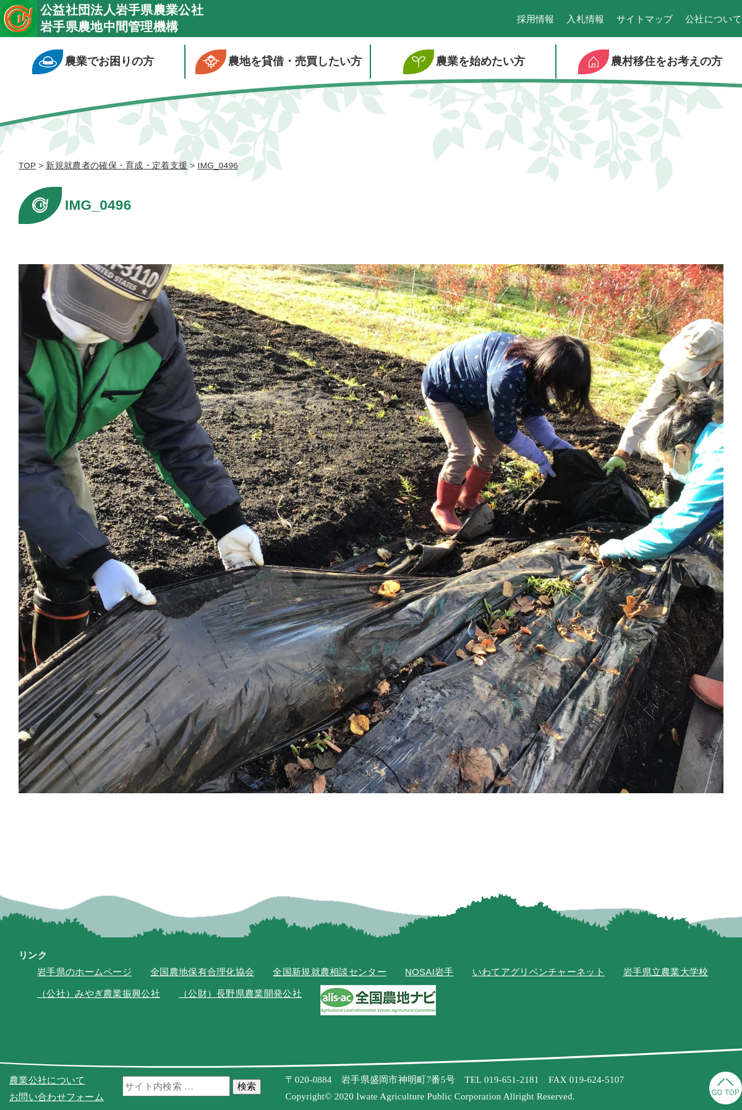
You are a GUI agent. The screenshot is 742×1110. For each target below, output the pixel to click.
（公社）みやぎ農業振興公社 (98, 993)
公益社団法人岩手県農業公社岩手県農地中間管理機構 (121, 18)
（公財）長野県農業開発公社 (240, 993)
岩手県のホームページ (84, 971)
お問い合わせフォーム (56, 1096)
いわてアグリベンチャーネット (538, 971)
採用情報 (536, 19)
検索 (246, 1086)
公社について (713, 19)
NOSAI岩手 (429, 971)
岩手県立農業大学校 (666, 971)
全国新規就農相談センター (329, 971)
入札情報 (585, 19)
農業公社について (47, 1080)
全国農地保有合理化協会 (202, 971)
